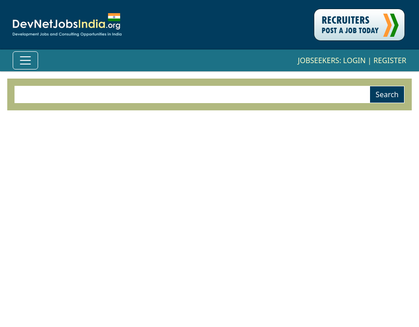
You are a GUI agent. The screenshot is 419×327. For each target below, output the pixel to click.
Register (390, 60)
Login (354, 60)
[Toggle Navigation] (25, 60)
